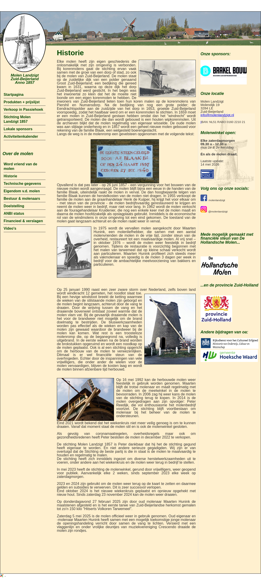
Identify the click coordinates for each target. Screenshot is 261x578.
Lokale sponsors (18, 129)
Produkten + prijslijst (22, 102)
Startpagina (14, 94)
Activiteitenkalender (21, 136)
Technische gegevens (22, 183)
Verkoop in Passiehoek (23, 109)
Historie (10, 176)
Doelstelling (14, 206)
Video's (10, 228)
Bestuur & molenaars (22, 198)
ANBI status (14, 213)
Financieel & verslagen (23, 221)
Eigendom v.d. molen (22, 191)
